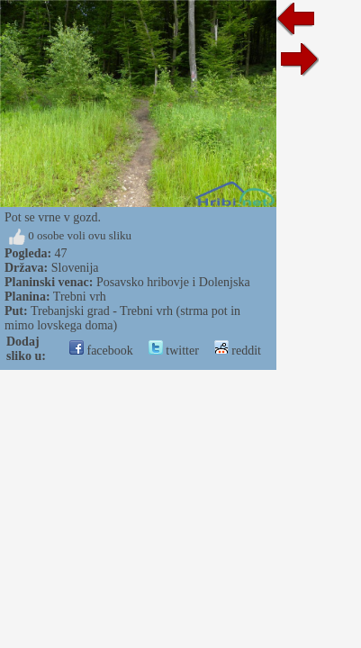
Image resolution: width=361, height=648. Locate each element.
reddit (237, 350)
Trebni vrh (79, 296)
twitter (174, 350)
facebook (101, 350)
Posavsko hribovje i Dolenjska (173, 282)
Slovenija (75, 267)
